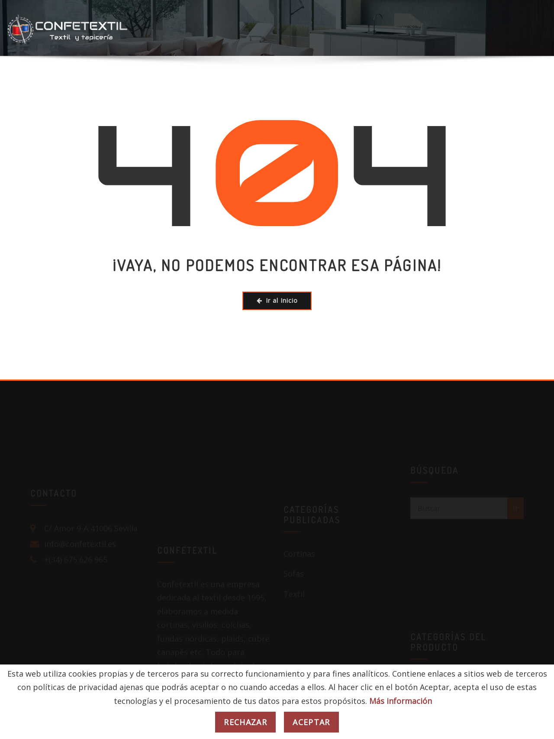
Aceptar (311, 722)
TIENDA (436, 80)
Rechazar (245, 722)
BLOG (479, 80)
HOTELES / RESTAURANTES (142, 80)
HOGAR (55, 80)
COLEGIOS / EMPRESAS (259, 80)
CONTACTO (526, 80)
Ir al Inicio (277, 300)
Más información (400, 701)
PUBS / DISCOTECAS (362, 80)
